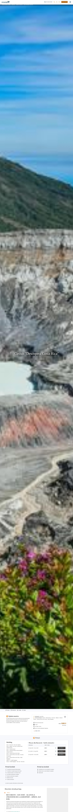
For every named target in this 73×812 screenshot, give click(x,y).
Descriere (13, 710)
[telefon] (48, 2)
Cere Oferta (61, 748)
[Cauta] (54, 2)
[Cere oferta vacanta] (64, 2)
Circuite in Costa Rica (19, 4)
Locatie (19, 710)
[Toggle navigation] (70, 2)
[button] (57, 2)
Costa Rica (13, 4)
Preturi (7, 710)
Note (24, 710)
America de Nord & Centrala (6, 4)
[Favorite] (59, 2)
